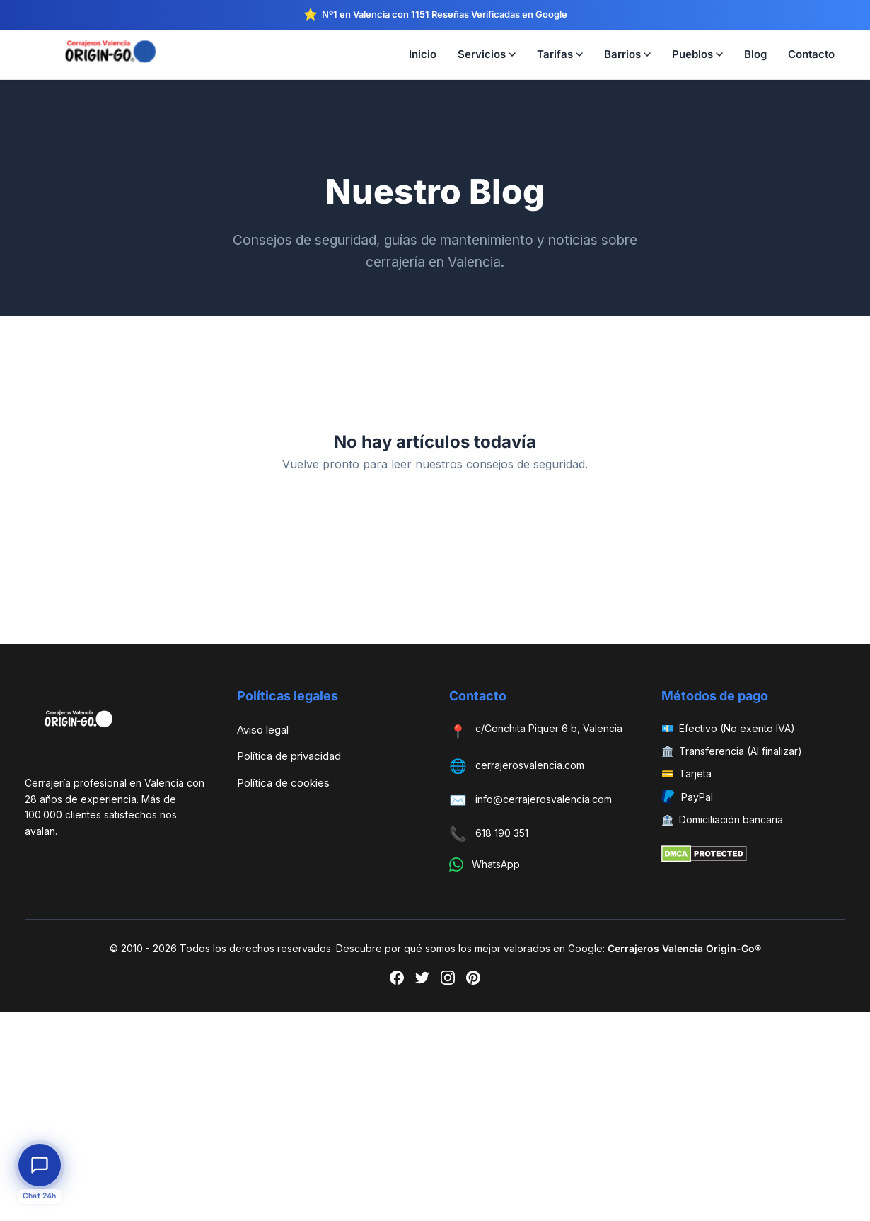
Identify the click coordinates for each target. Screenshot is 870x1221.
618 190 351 (501, 833)
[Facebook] (397, 980)
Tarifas (560, 54)
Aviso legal (263, 729)
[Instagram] (448, 980)
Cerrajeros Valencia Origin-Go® (684, 948)
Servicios (487, 54)
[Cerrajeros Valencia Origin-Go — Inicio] (109, 54)
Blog (755, 54)
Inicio (422, 54)
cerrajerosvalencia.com (529, 765)
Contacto (811, 54)
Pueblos (697, 54)
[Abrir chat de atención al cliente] (39, 1165)
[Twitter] (422, 980)
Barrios (627, 54)
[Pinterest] (473, 980)
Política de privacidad (289, 756)
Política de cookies (283, 782)
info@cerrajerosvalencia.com (543, 799)
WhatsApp (496, 864)
